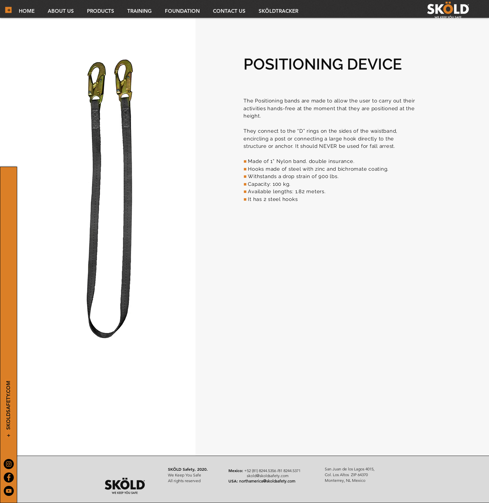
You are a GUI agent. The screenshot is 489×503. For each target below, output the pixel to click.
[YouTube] (9, 491)
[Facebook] (9, 477)
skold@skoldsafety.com (267, 475)
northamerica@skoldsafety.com (267, 481)
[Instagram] (9, 464)
